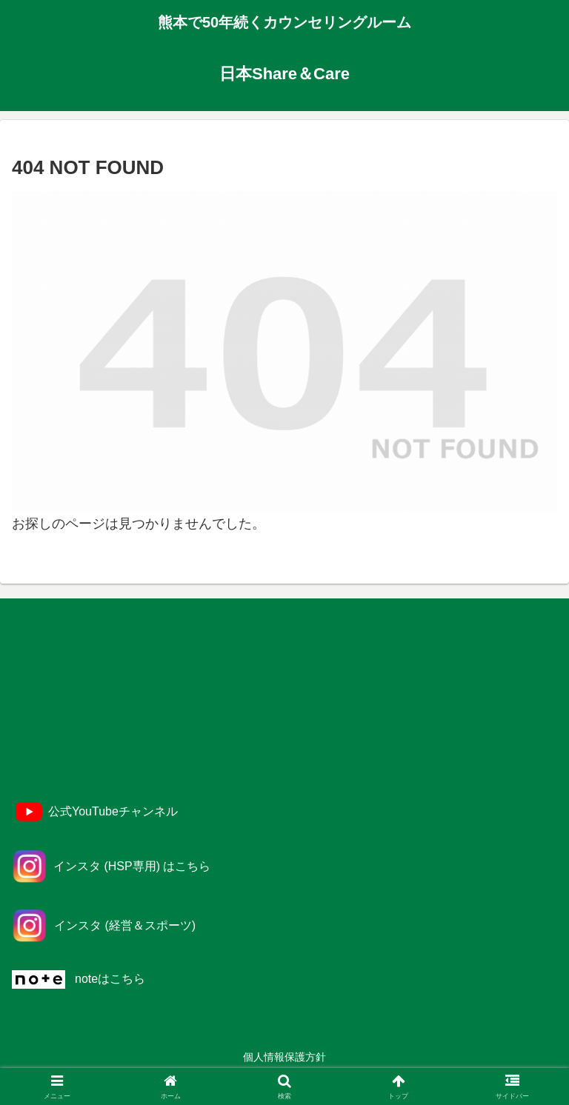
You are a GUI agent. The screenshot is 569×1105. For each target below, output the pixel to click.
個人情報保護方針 (284, 1057)
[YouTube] (95, 811)
